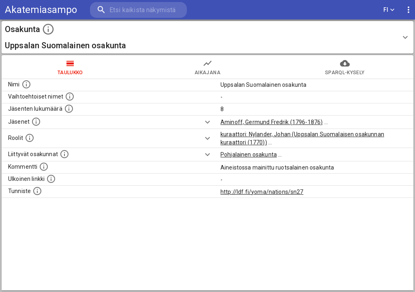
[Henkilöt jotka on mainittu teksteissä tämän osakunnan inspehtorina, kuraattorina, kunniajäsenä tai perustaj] (29, 137)
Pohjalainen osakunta (248, 154)
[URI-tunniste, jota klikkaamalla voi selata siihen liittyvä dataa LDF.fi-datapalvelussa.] (37, 191)
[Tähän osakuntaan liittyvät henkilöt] (36, 121)
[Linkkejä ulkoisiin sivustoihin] (51, 178)
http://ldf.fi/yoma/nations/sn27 (262, 192)
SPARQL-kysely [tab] (344, 67)
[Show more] (207, 122)
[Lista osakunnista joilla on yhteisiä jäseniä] (64, 154)
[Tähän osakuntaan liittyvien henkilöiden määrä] (68, 108)
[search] (138, 10)
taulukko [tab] (70, 67)
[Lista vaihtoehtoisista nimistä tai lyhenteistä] (69, 96)
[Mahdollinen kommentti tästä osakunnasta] (43, 166)
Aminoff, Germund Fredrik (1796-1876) (271, 122)
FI (389, 9)
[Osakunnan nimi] (26, 84)
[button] (207, 37)
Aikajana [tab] (207, 67)
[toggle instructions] (48, 29)
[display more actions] (408, 10)
